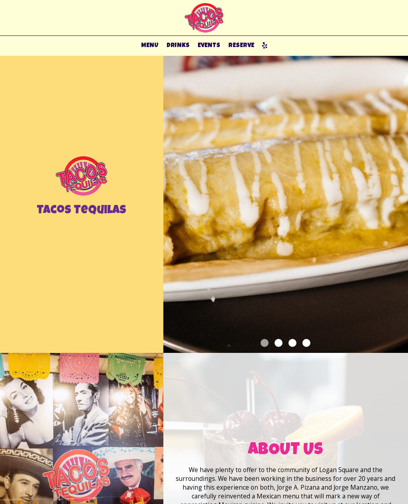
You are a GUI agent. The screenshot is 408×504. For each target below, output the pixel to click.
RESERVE (241, 46)
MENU (150, 46)
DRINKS (178, 46)
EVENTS (209, 46)
